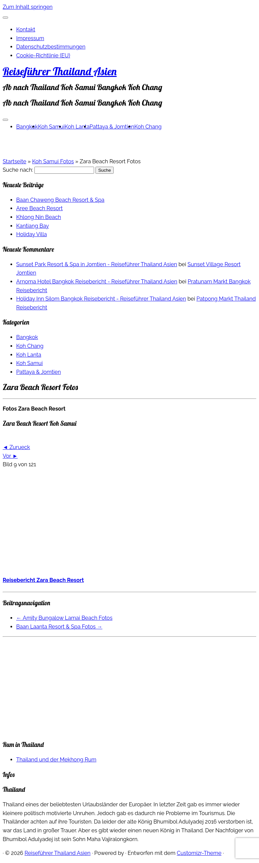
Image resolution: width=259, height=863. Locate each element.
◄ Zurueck (16, 447)
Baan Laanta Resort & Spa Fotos (59, 626)
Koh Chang (148, 126)
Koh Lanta (77, 126)
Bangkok (27, 126)
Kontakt (25, 29)
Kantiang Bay (32, 226)
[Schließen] (5, 18)
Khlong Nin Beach (38, 217)
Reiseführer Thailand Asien (60, 71)
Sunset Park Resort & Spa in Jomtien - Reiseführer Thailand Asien (96, 264)
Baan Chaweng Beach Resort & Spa (60, 200)
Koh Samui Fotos (53, 161)
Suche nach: (18, 170)
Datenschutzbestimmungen (50, 47)
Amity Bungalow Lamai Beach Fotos (64, 618)
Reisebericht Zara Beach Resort (43, 580)
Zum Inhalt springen (28, 7)
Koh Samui (51, 126)
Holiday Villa (31, 234)
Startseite (14, 161)
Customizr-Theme (199, 853)
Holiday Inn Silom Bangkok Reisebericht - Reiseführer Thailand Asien (101, 299)
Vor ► (10, 456)
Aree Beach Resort (39, 208)
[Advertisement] (129, 521)
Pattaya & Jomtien (112, 126)
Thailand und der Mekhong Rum (56, 759)
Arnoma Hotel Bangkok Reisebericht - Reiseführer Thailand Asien (96, 281)
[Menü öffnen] (5, 120)
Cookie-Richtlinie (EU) (43, 55)
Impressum (30, 38)
